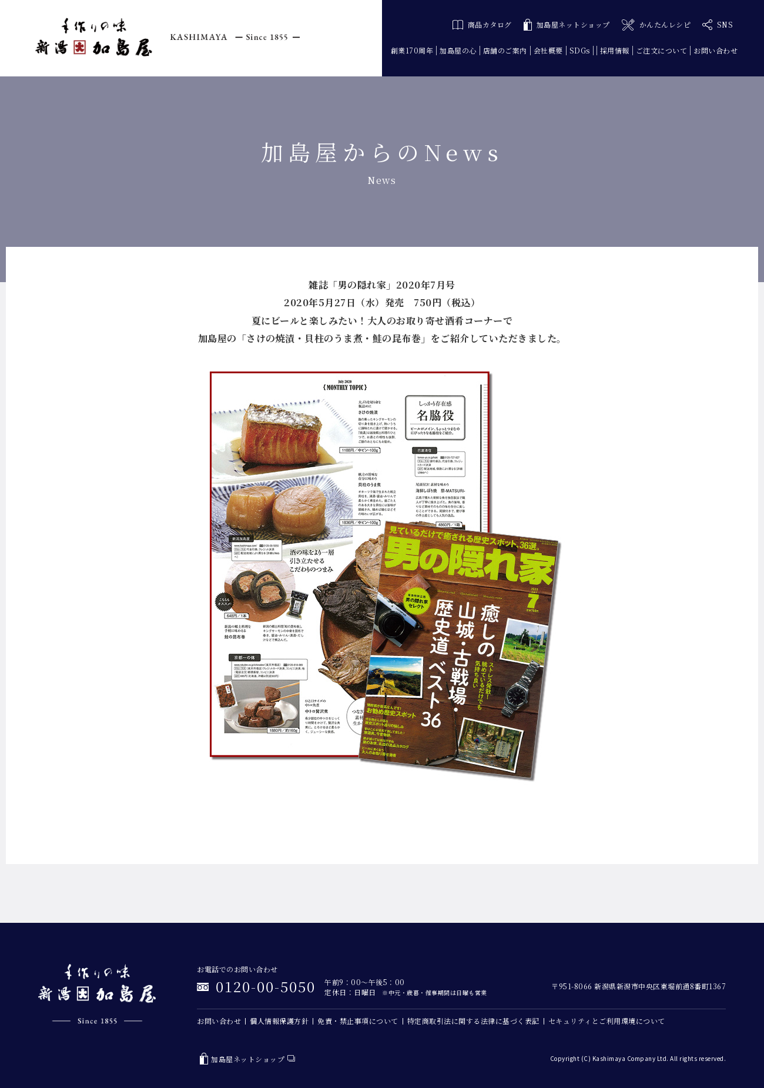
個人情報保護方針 (279, 1021)
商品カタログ (482, 24)
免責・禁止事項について (357, 1021)
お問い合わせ (715, 50)
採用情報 (614, 50)
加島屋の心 (458, 50)
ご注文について (662, 50)
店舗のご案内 (505, 50)
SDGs (579, 50)
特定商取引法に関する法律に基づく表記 (473, 1021)
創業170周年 (412, 50)
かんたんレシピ (656, 25)
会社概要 (548, 50)
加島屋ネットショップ (567, 25)
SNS (717, 24)
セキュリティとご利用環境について (606, 1021)
